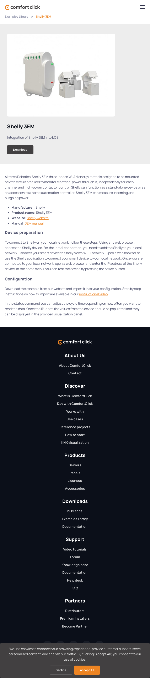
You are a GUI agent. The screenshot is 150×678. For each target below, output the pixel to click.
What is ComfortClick (75, 396)
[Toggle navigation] (142, 7)
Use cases (75, 419)
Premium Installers (75, 618)
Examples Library (16, 16)
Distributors (75, 610)
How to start (75, 435)
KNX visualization (75, 442)
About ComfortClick (75, 365)
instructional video (93, 294)
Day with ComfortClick (75, 403)
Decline (61, 670)
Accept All (87, 670)
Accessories (75, 488)
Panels (75, 473)
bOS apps (74, 511)
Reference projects (74, 427)
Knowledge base (75, 565)
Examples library (75, 519)
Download (20, 149)
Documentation (74, 526)
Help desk (75, 580)
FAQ (75, 588)
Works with (75, 411)
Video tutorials (75, 549)
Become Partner (75, 626)
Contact (75, 373)
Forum (75, 557)
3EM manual (34, 223)
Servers (75, 465)
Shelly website (38, 218)
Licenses (75, 480)
